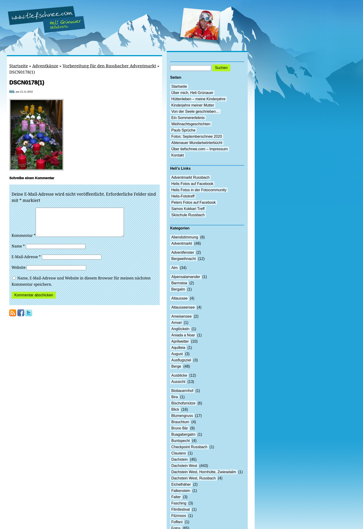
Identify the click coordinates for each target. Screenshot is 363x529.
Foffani (177, 522)
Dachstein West (184, 466)
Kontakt (177, 155)
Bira (174, 397)
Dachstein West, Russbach (193, 478)
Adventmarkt (181, 243)
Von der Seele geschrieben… (195, 111)
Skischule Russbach (188, 215)
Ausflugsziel (181, 360)
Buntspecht (180, 441)
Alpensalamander (185, 277)
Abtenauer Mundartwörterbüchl (196, 143)
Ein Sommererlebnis (188, 118)
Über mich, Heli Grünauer (192, 93)
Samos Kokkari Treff (188, 209)
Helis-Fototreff (182, 196)
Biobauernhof (182, 391)
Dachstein (179, 459)
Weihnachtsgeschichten (190, 124)
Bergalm (178, 289)
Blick (175, 409)
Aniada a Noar (183, 335)
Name (18, 251)
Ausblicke (179, 375)
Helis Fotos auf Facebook (192, 184)
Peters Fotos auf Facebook (193, 202)
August (177, 354)
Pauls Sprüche (183, 130)
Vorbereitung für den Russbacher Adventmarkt (109, 66)
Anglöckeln (180, 329)
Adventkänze (45, 66)
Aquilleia (178, 348)
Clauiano (178, 453)
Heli (11, 91)
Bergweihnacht (183, 259)
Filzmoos (178, 516)
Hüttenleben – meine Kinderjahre (198, 99)
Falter (176, 497)
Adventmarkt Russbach (190, 177)
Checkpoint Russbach (189, 447)
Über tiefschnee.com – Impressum (199, 149)
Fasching (178, 503)
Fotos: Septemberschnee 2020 (196, 136)
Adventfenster (182, 252)
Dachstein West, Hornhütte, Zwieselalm (203, 472)
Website (19, 272)
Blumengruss (182, 416)
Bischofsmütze (183, 403)
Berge (176, 366)
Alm (174, 268)
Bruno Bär (179, 428)
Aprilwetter (180, 341)
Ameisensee (181, 316)
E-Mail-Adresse (26, 262)
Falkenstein (180, 491)
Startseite (18, 66)
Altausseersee (183, 307)
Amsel (176, 323)
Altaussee (179, 298)
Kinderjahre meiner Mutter (192, 105)
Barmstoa (179, 283)
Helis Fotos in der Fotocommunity (198, 190)
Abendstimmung (184, 237)
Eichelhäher (181, 484)
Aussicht (178, 382)
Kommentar (24, 241)
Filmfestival (180, 509)
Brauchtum (180, 422)
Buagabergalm (183, 434)
